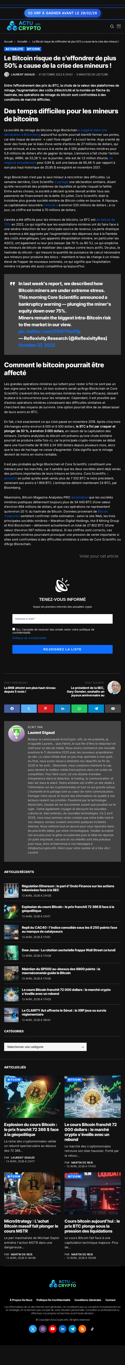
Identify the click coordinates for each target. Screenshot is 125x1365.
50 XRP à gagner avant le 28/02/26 (62, 13)
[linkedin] (62, 1329)
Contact (110, 1299)
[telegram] (72, 1329)
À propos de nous (21, 1299)
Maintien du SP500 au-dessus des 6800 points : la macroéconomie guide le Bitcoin (61, 971)
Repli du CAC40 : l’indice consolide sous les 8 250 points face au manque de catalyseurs (69, 929)
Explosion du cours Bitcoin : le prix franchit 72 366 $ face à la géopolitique (68, 908)
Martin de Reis (82, 1162)
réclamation (79, 497)
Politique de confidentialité (29, 637)
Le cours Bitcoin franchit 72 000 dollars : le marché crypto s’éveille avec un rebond (66, 991)
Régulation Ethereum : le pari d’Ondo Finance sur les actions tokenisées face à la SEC (68, 888)
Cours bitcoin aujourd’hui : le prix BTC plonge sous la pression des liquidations (92, 1226)
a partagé (61, 182)
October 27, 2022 (37, 345)
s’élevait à (51, 205)
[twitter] (33, 1329)
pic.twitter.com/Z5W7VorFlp (49, 331)
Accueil (8, 41)
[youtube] (53, 1329)
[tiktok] (92, 1329)
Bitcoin (33, 49)
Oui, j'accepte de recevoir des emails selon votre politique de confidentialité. (53, 631)
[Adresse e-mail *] (62, 619)
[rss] (82, 1329)
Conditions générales (87, 1299)
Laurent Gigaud (23, 74)
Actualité (22, 41)
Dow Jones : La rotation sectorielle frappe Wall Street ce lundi (69, 950)
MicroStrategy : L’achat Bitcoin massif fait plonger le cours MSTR (31, 1226)
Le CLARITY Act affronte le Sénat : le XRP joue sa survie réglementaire (64, 1012)
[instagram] (43, 1329)
